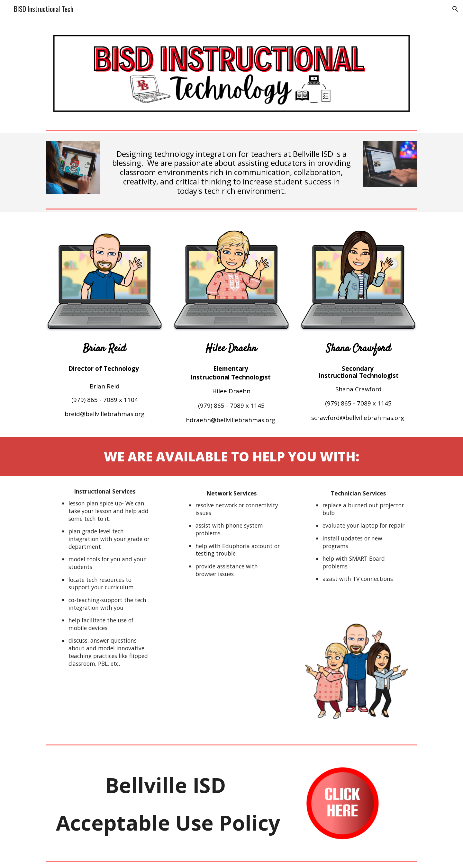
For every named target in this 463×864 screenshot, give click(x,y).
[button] (455, 9)
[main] (231, 169)
